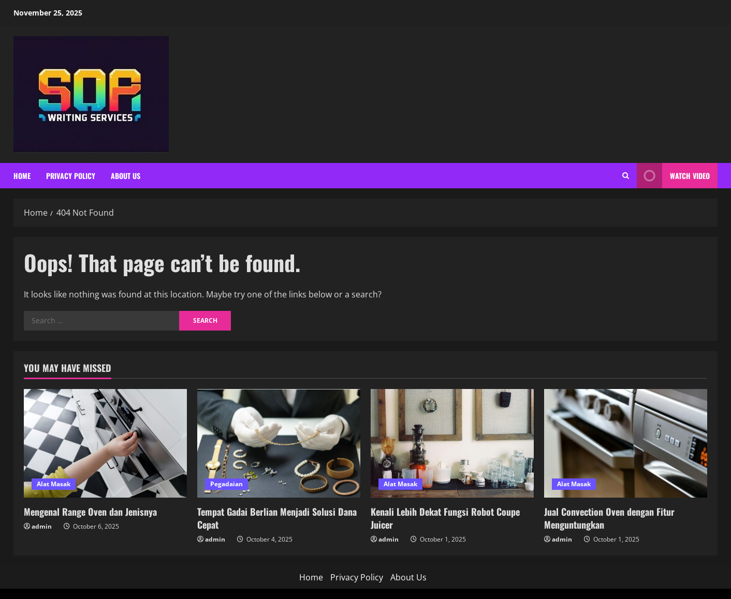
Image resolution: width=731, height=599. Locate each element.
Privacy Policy (70, 175)
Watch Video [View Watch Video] (673, 175)
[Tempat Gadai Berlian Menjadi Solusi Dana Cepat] (278, 443)
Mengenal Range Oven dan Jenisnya (90, 511)
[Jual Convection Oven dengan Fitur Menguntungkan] (625, 443)
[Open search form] (625, 176)
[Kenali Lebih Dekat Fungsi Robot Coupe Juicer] (452, 443)
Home (22, 175)
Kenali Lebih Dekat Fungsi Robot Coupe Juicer (445, 518)
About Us (125, 175)
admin (42, 526)
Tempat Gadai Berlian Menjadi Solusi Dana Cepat (277, 518)
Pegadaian (226, 484)
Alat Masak (53, 484)
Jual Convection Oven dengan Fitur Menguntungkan (609, 518)
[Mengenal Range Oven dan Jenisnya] (105, 443)
